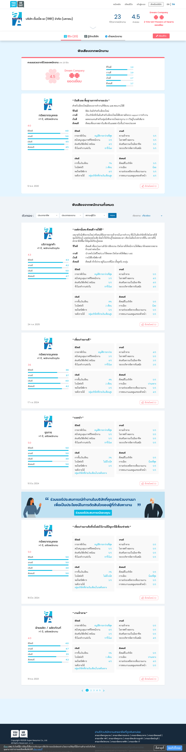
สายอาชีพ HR (102, 738)
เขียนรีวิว (129, 4)
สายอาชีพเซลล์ (155, 735)
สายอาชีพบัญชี (152, 738)
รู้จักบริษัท (91, 36)
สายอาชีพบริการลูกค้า (135, 738)
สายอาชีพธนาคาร (139, 735)
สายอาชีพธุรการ (117, 738)
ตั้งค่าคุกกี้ (160, 748)
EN (168, 4)
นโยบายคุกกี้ (37, 749)
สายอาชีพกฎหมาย (104, 735)
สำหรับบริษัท (156, 4)
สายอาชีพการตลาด (122, 735)
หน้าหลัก (117, 4)
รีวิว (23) (71, 36)
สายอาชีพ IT (135, 741)
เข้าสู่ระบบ (141, 4)
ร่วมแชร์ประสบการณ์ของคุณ (93, 513)
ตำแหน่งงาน (113, 36)
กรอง (112, 215)
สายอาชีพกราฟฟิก (120, 741)
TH (173, 4)
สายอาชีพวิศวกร (103, 741)
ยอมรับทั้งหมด (174, 748)
